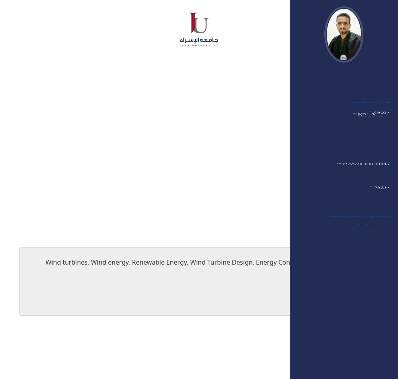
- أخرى (383, 210)
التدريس (383, 165)
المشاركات (381, 114)
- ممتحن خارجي (373, 142)
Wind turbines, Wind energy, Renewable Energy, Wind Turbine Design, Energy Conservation (199, 280)
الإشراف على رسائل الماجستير (361, 219)
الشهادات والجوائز (373, 228)
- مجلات (381, 203)
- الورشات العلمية (371, 135)
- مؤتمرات (379, 121)
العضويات (382, 188)
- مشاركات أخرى (373, 156)
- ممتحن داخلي (373, 149)
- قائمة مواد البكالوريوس (363, 173)
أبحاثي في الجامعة (372, 105)
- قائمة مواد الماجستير (365, 180)
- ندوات (381, 128)
